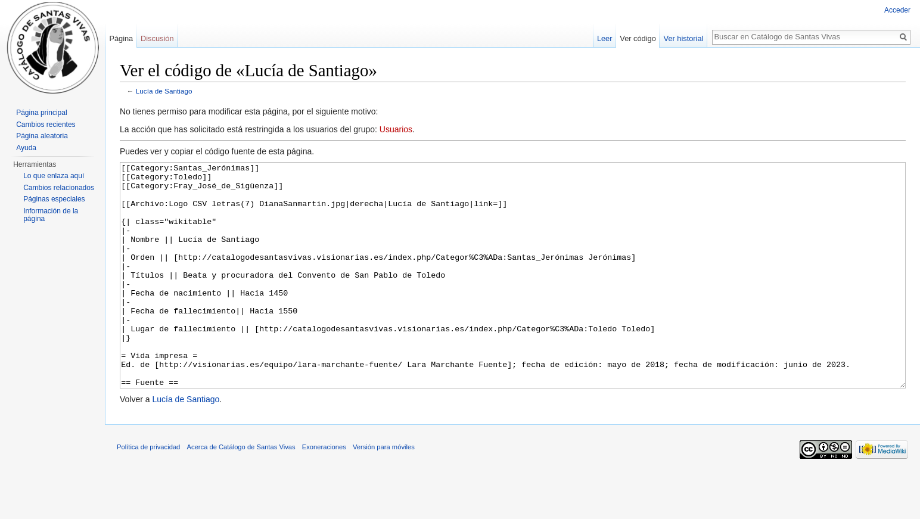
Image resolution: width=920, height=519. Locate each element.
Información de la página (50, 215)
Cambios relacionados (58, 188)
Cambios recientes (45, 124)
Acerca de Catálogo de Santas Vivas (241, 491)
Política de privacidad (148, 491)
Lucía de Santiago (164, 91)
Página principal (41, 112)
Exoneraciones (324, 491)
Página (121, 38)
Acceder (897, 10)
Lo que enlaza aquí (53, 176)
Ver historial (684, 38)
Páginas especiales (54, 199)
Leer (605, 38)
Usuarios (396, 129)
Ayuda (26, 148)
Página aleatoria (42, 136)
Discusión (157, 38)
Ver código (637, 38)
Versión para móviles (384, 491)
